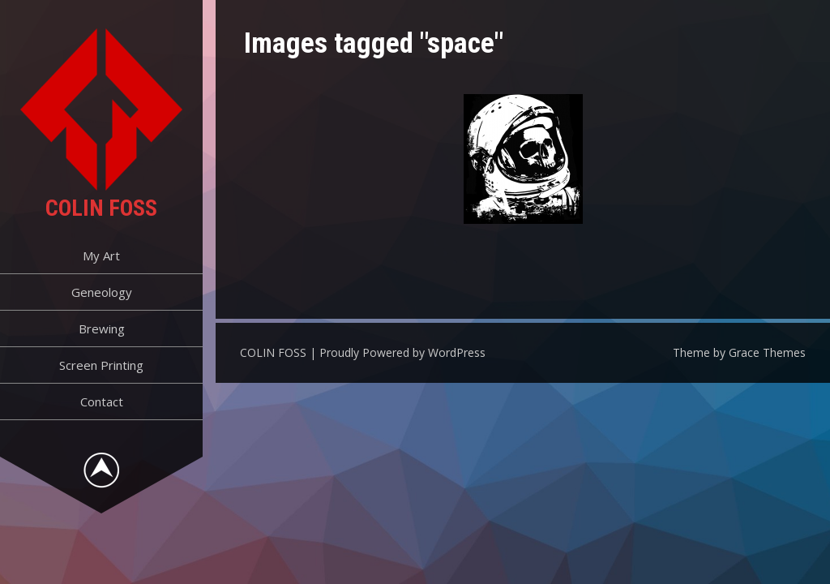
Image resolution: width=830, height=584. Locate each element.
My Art (101, 255)
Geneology (101, 292)
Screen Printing (101, 365)
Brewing (102, 328)
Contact (101, 401)
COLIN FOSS (101, 208)
